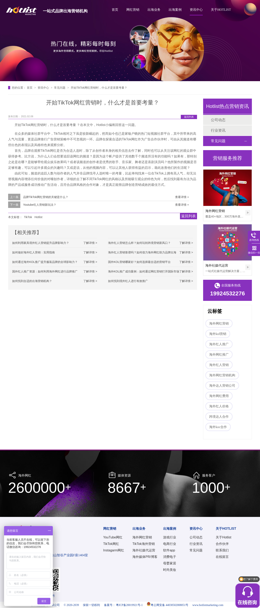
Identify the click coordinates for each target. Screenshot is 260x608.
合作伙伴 (222, 544)
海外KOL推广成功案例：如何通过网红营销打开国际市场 (143, 271)
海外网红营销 (215, 211)
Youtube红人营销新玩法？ (39, 204)
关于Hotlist (223, 537)
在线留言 (222, 556)
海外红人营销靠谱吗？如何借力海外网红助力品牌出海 (142, 252)
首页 (115, 9)
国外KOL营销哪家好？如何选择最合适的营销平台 (139, 262)
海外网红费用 (219, 396)
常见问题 (60, 87)
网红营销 (132, 9)
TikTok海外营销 (143, 544)
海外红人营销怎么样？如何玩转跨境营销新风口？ (139, 242)
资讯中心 (196, 9)
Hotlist (38, 217)
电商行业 (169, 544)
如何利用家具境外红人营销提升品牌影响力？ (40, 242)
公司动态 (218, 120)
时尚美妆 (169, 569)
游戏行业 (169, 537)
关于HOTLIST (221, 9)
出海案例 (175, 9)
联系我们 (222, 550)
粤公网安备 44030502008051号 (167, 605)
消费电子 (169, 556)
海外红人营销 (219, 365)
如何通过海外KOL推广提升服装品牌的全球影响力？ (45, 262)
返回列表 (189, 116)
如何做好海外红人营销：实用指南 (33, 252)
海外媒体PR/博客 (144, 556)
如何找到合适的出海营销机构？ (32, 281)
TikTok (28, 217)
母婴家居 (169, 563)
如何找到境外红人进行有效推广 (128, 281)
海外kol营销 (217, 334)
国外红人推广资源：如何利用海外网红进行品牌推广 (45, 271)
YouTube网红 (112, 537)
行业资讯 (218, 130)
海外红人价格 (219, 406)
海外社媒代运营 (216, 265)
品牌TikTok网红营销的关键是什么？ (45, 197)
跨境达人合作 (219, 416)
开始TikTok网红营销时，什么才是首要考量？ (99, 87)
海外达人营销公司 (222, 385)
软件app (169, 550)
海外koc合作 (218, 427)
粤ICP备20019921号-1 (129, 605)
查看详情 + (182, 197)
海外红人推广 (219, 344)
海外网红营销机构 (222, 375)
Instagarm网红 (113, 550)
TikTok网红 (111, 544)
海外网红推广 (219, 354)
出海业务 (153, 9)
